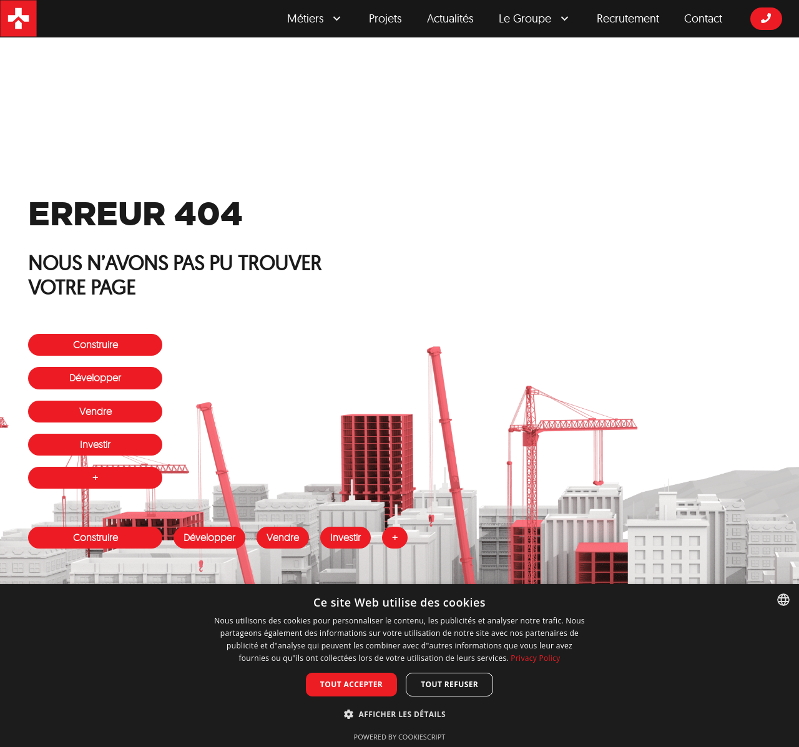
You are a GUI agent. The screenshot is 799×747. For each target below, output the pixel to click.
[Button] (766, 18)
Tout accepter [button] (351, 684)
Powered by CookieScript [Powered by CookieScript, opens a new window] (400, 736)
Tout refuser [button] (449, 684)
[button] (399, 714)
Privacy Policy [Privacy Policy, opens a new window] (535, 658)
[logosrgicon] (18, 18)
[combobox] (783, 599)
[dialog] (399, 665)
